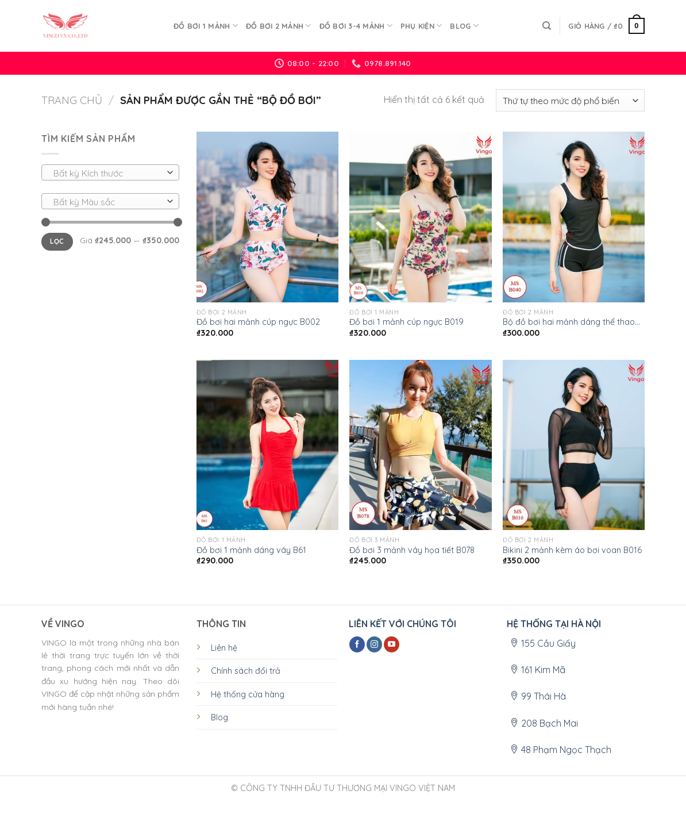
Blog (464, 25)
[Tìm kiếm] (546, 26)
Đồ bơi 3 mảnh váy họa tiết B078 (412, 550)
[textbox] (108, 173)
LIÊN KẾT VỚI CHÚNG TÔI (402, 623)
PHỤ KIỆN (421, 25)
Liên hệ (224, 648)
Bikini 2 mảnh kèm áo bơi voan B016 (572, 550)
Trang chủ (71, 100)
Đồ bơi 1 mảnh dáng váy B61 (251, 550)
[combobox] (110, 172)
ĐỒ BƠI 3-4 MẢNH (355, 25)
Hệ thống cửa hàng (247, 694)
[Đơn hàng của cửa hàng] (570, 100)
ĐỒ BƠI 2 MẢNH (278, 25)
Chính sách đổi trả (245, 671)
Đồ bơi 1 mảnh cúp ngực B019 (406, 322)
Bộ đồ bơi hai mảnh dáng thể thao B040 (569, 322)
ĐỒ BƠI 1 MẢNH (206, 25)
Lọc (57, 241)
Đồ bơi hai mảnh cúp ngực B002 (258, 322)
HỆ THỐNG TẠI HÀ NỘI (554, 623)
